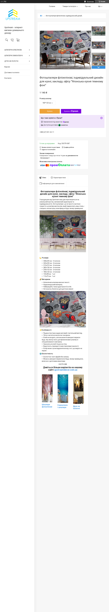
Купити (49, 111)
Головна (52, 6)
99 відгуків (90, 1)
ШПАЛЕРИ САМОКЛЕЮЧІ (13, 55)
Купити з (71, 111)
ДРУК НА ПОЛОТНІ (11, 61)
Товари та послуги (69, 6)
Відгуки (7, 67)
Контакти (7, 78)
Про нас (88, 6)
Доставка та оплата (11, 72)
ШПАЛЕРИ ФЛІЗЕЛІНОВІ (13, 50)
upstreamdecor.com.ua (65, 370)
